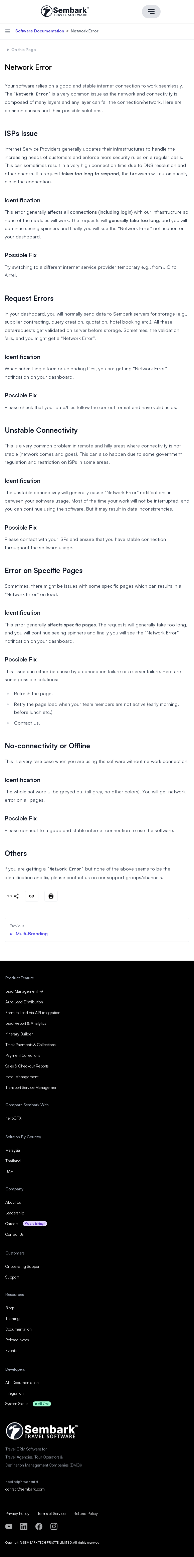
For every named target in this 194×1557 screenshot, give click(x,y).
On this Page (23, 48)
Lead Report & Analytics (25, 1021)
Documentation (18, 1327)
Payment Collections (22, 1053)
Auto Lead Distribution (24, 1000)
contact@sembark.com (25, 1488)
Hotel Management (21, 1075)
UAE (9, 1170)
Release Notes (17, 1338)
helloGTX (13, 1116)
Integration (14, 1391)
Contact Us (14, 1232)
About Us (13, 1200)
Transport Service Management (31, 1086)
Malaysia (12, 1148)
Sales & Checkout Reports (26, 1064)
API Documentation (22, 1381)
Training (12, 1317)
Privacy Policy (17, 1512)
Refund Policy (85, 1512)
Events (10, 1349)
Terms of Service (51, 1512)
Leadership (14, 1211)
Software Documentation (40, 30)
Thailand (13, 1159)
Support (12, 1275)
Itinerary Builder (19, 1032)
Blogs (9, 1306)
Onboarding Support (22, 1265)
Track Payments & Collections (30, 1043)
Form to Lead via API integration (32, 1011)
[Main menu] (151, 11)
